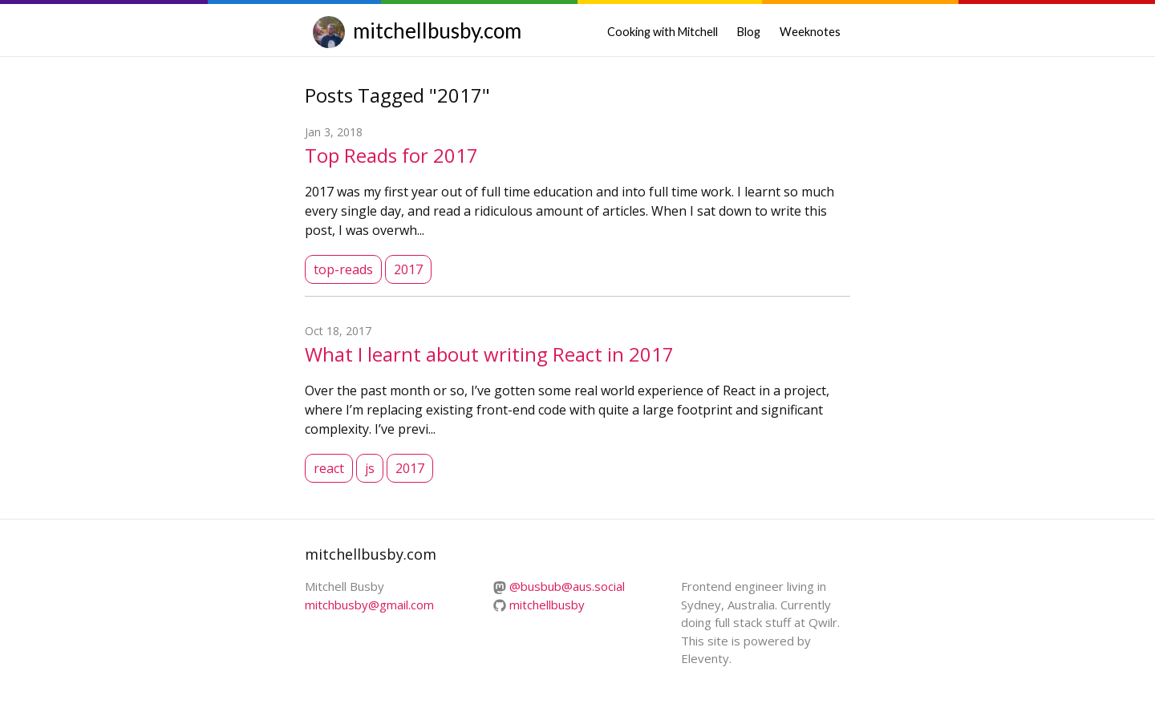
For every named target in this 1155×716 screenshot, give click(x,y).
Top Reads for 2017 (391, 155)
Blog (748, 31)
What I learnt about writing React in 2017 (489, 354)
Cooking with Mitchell (662, 31)
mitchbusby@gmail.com (369, 605)
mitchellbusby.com (437, 30)
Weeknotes (810, 31)
